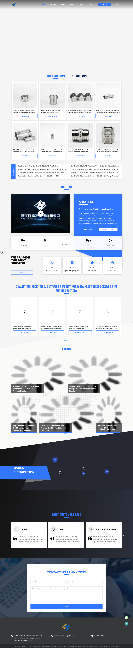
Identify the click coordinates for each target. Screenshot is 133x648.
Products (63, 4)
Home (44, 4)
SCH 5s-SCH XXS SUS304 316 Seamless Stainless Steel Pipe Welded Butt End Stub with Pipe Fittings (42, 172)
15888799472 (112, 271)
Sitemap (17, 646)
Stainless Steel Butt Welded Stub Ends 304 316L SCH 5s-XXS (38, 176)
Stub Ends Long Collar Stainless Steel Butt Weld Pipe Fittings (38, 166)
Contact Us (91, 4)
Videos (81, 4)
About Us (53, 4)
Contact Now (25, 116)
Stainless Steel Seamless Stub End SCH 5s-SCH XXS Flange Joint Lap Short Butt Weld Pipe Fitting (95, 176)
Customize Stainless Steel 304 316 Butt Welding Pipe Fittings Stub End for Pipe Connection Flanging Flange (95, 169)
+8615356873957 (92, 271)
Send (66, 606)
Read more (88, 229)
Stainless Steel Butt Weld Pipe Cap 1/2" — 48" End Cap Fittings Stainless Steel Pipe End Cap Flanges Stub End (95, 166)
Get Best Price (24, 332)
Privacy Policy (25, 646)
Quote (105, 4)
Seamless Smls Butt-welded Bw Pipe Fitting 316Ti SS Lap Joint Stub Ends (42, 169)
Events (72, 4)
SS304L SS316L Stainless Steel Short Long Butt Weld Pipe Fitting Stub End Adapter (95, 172)
